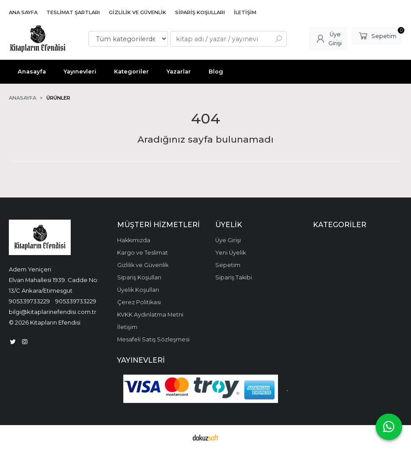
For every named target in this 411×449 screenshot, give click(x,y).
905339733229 (29, 301)
